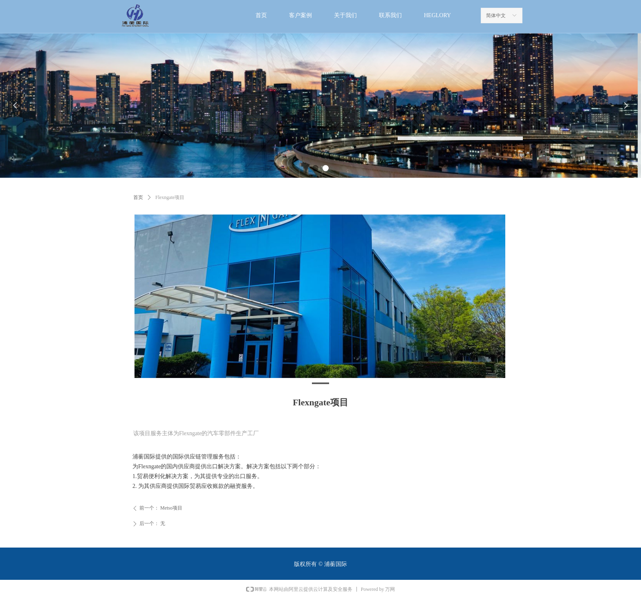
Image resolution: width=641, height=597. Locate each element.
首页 (138, 197)
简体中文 (496, 15)
